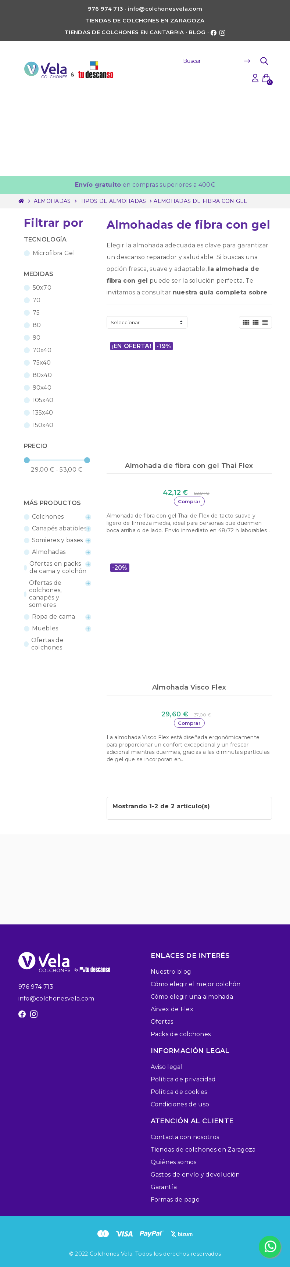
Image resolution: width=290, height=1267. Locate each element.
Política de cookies (179, 1091)
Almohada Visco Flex (189, 687)
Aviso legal (167, 1066)
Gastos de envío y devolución (195, 1174)
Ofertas (162, 1021)
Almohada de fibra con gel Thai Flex (189, 466)
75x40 (42, 362)
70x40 (42, 350)
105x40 (43, 400)
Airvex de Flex (172, 1009)
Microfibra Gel (54, 253)
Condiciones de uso (180, 1104)
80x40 (42, 375)
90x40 (42, 387)
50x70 (42, 287)
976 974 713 (36, 986)
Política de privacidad (183, 1079)
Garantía (164, 1187)
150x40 (43, 425)
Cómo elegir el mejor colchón (196, 984)
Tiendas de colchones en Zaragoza (144, 20)
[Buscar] (215, 61)
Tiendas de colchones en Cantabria (124, 32)
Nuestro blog (171, 971)
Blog (197, 32)
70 (37, 300)
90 (37, 337)
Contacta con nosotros (185, 1137)
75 (36, 312)
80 (37, 325)
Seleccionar (125, 322)
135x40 (43, 412)
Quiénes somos (174, 1162)
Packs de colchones (181, 1034)
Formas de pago (175, 1199)
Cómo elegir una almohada (192, 996)
